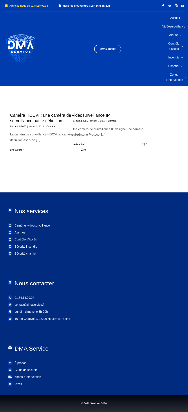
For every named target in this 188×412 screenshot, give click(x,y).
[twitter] (169, 5)
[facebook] (163, 5)
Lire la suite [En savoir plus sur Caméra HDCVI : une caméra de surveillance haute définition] (16, 149)
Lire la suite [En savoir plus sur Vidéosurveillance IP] (78, 144)
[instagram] (176, 5)
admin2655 (20, 126)
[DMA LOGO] (21, 32)
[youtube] (182, 5)
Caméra (50, 126)
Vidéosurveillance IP (91, 115)
